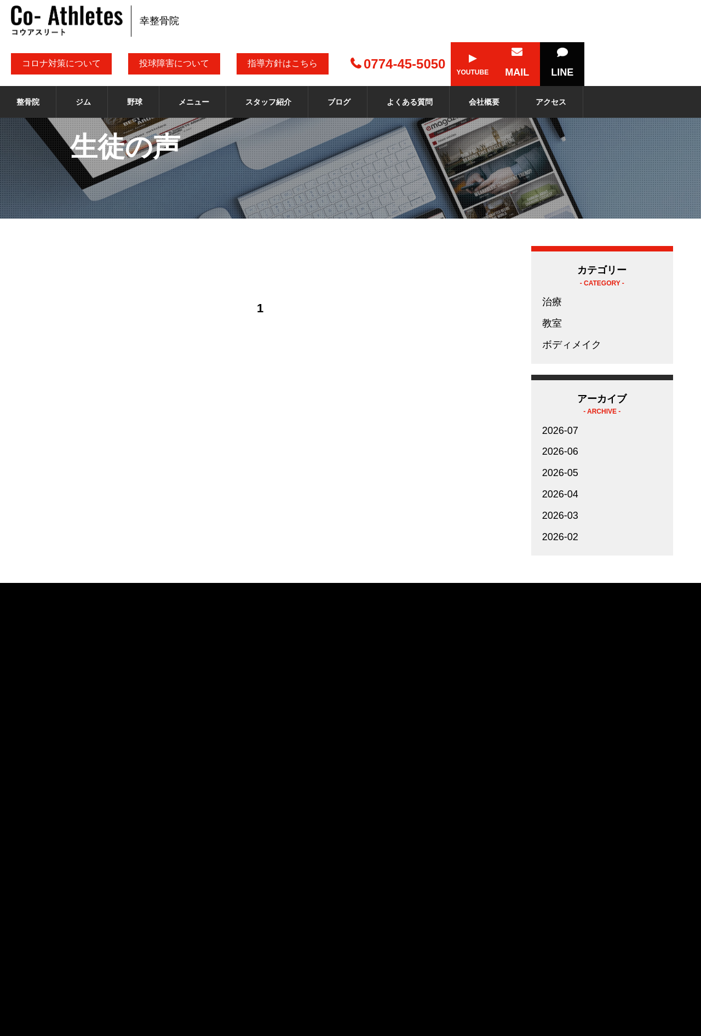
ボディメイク (571, 344)
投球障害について (174, 63)
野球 (134, 102)
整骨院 (27, 102)
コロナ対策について (61, 63)
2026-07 (560, 430)
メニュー (194, 102)
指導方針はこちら (283, 63)
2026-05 (560, 472)
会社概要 (484, 102)
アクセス (551, 102)
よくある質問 (410, 102)
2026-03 (560, 515)
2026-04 (560, 494)
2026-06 (560, 451)
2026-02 (560, 536)
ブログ (338, 102)
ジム (83, 102)
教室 (552, 323)
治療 (552, 301)
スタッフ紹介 (268, 102)
